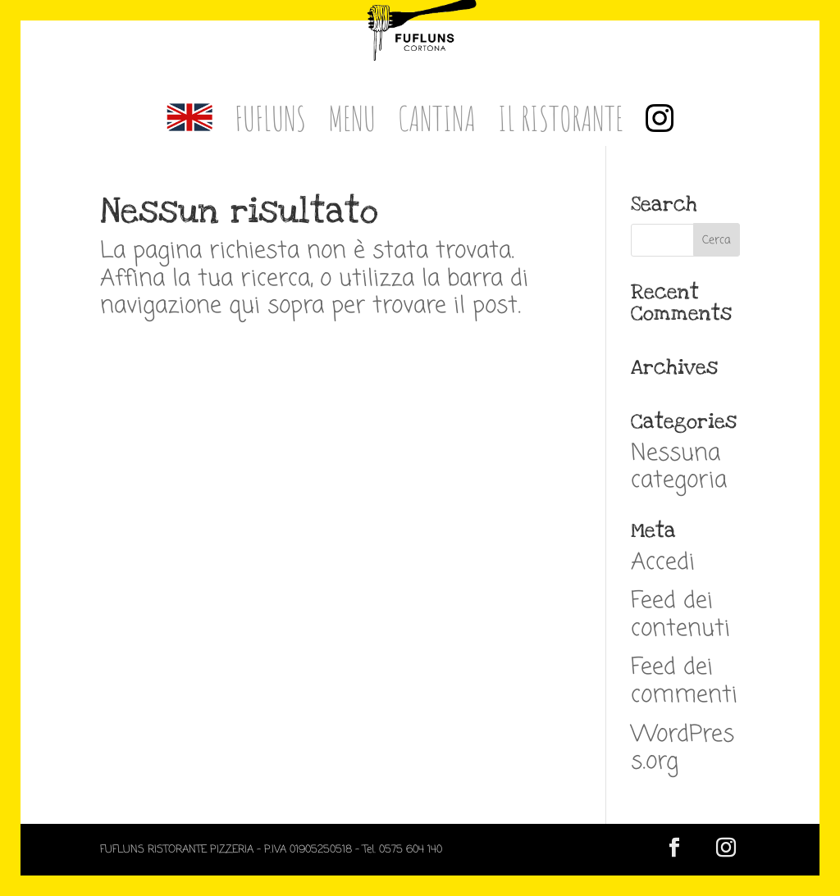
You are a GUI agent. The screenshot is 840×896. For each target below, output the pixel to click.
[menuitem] (189, 124)
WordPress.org (682, 748)
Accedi (663, 562)
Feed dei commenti (684, 681)
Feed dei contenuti (680, 615)
